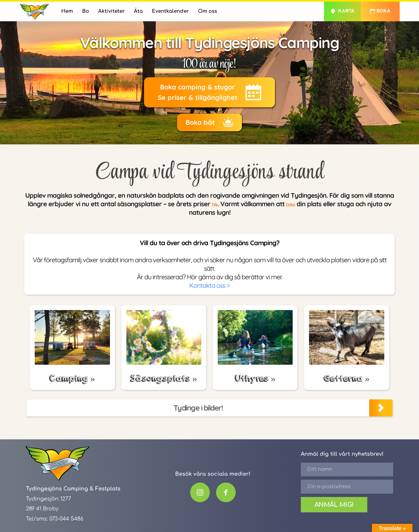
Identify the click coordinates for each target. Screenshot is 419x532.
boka (292, 204)
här (211, 204)
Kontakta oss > (209, 285)
